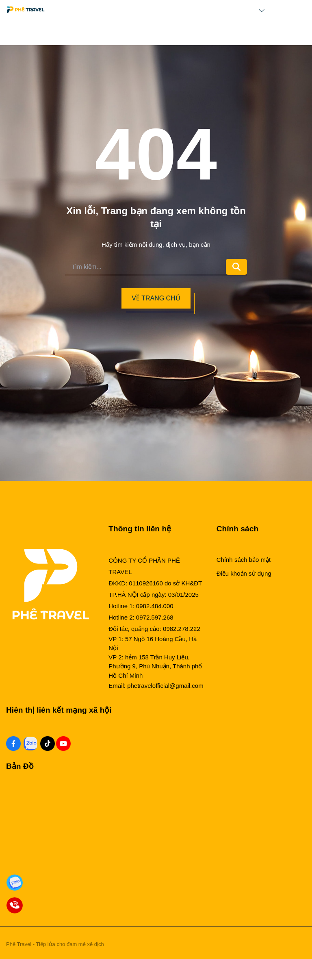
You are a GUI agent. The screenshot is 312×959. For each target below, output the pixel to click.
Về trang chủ (156, 298)
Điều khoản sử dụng (244, 573)
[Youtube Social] (63, 743)
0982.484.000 (154, 605)
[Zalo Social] (30, 743)
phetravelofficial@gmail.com (165, 685)
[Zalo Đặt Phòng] (14, 882)
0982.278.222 (181, 628)
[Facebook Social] (13, 743)
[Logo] (25, 9)
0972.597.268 (154, 617)
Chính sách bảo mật (244, 559)
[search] (145, 267)
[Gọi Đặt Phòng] (14, 905)
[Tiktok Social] (47, 743)
